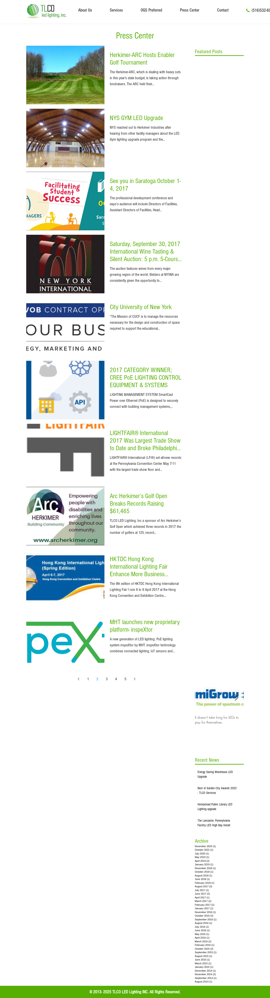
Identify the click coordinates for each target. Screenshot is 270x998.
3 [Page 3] (107, 679)
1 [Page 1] (88, 679)
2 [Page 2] (97, 679)
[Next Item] (237, 697)
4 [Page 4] (116, 679)
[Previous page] (79, 679)
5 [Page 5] (125, 679)
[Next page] (135, 679)
